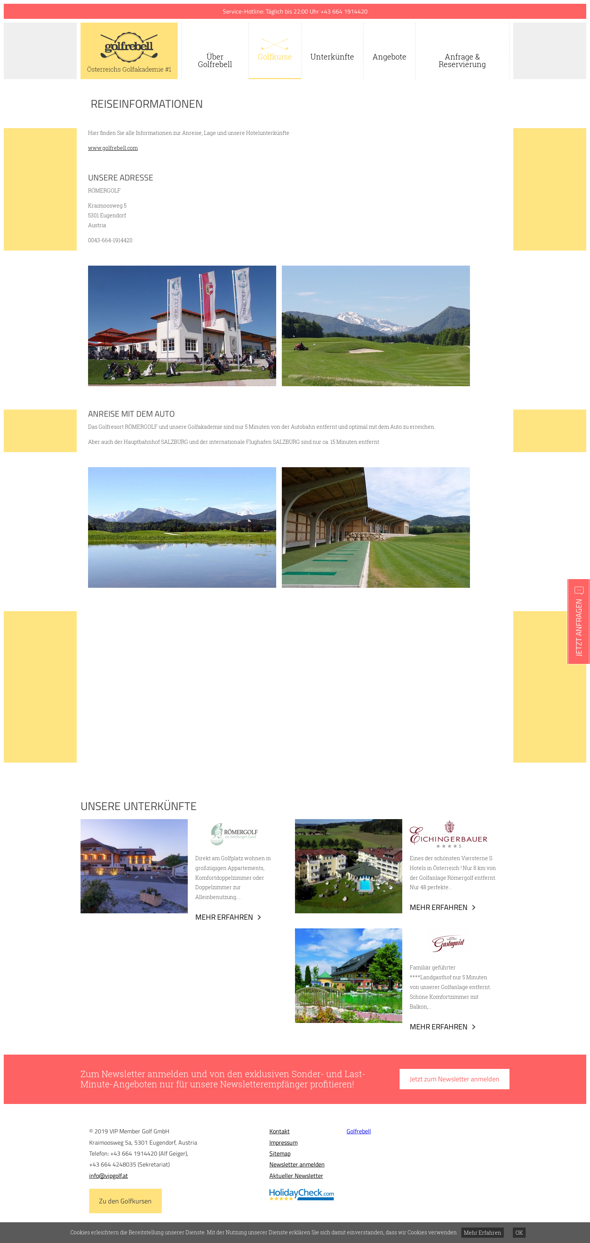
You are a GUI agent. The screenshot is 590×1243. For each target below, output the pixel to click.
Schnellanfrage (578, 621)
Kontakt (279, 1131)
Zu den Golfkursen (125, 1201)
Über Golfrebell (215, 60)
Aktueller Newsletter (296, 1175)
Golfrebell (359, 1131)
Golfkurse (275, 56)
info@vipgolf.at (108, 1175)
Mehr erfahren (224, 917)
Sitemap (279, 1153)
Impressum (283, 1142)
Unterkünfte (332, 56)
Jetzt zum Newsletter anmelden (454, 1079)
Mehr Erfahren (482, 1232)
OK (519, 1232)
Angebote (389, 56)
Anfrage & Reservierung (462, 60)
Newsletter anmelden (297, 1164)
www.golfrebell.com (113, 147)
